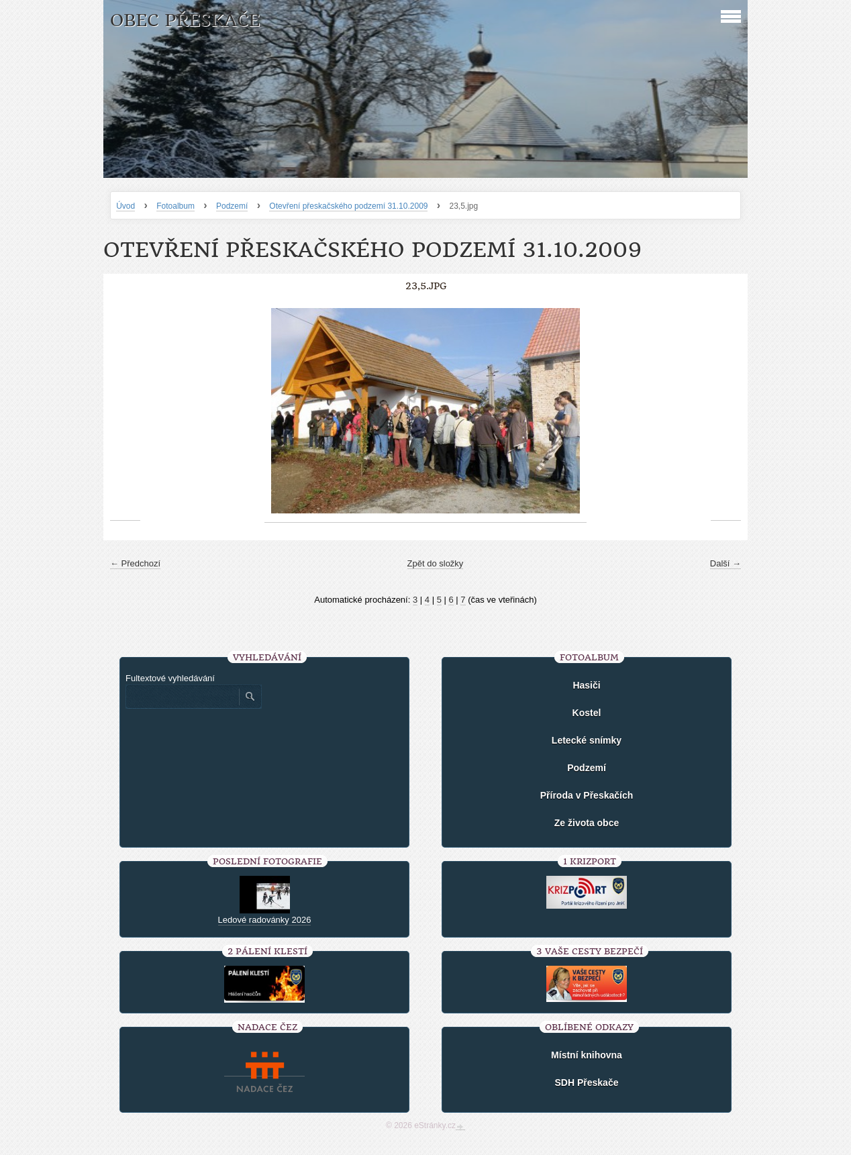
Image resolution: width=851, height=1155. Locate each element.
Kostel (586, 712)
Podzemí (232, 206)
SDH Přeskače (587, 1082)
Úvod (125, 206)
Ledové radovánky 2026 (264, 920)
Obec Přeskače (185, 20)
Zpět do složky (435, 563)
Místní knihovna (586, 1055)
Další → (725, 563)
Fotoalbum (175, 206)
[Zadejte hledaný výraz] (182, 697)
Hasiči (586, 685)
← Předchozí (135, 563)
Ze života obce (586, 822)
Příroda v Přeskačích (587, 795)
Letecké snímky (586, 740)
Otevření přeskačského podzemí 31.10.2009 (348, 206)
